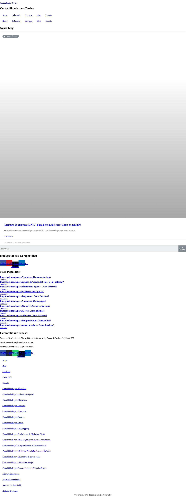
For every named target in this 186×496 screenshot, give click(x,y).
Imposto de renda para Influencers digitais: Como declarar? (28, 286)
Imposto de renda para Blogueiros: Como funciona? (24, 296)
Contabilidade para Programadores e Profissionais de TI (24, 445)
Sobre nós (16, 15)
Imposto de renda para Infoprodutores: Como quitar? (25, 320)
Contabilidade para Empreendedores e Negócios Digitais (24, 468)
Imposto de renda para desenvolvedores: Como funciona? (27, 325)
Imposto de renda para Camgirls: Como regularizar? (25, 306)
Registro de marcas (10, 491)
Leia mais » (8, 236)
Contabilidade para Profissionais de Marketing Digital (23, 434)
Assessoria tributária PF (11, 485)
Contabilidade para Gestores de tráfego (17, 462)
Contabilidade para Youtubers (14, 389)
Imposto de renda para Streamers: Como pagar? (23, 301)
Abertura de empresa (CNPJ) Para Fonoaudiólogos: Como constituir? (42, 224)
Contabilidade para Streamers (14, 411)
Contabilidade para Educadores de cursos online (21, 457)
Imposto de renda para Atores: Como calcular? (22, 311)
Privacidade (7, 377)
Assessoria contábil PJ (11, 479)
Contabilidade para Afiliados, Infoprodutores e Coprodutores (26, 440)
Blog (39, 15)
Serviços (28, 15)
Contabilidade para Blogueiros (14, 400)
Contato (49, 15)
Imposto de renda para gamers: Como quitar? (22, 291)
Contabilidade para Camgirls (13, 406)
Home (4, 15)
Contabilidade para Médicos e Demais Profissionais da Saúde (26, 451)
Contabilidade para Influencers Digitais (18, 394)
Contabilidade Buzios (8, 3)
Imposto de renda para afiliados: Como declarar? (23, 315)
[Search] (182, 248)
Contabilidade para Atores (12, 423)
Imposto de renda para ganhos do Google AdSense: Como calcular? (32, 282)
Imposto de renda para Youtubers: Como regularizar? (25, 277)
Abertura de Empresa (10, 474)
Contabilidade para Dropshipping (15, 428)
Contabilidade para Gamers (13, 417)
